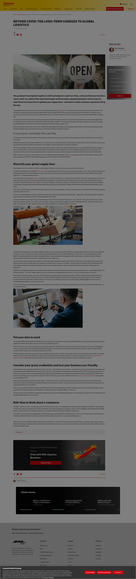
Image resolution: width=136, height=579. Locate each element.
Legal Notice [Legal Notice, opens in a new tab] (51, 577)
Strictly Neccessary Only (104, 572)
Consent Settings (90, 572)
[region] (68, 572)
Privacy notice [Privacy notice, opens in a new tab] (44, 577)
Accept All (118, 572)
